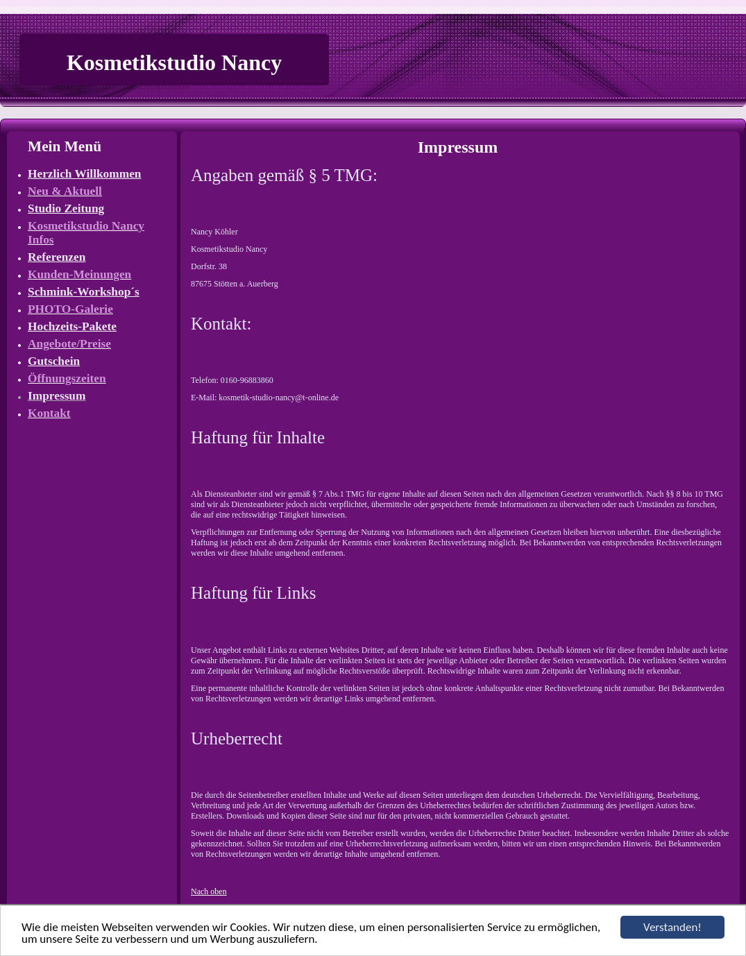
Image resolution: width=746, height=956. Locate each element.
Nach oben (209, 891)
